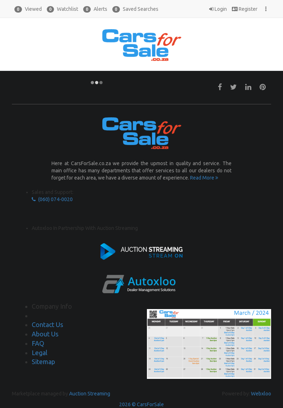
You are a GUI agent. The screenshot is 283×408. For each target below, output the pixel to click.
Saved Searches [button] (135, 9)
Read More (204, 178)
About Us (45, 333)
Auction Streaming (89, 393)
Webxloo (261, 393)
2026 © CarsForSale (141, 404)
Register (244, 9)
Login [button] (218, 9)
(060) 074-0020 (52, 199)
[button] (28, 9)
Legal (40, 352)
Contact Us (47, 324)
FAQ (38, 343)
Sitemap (43, 361)
